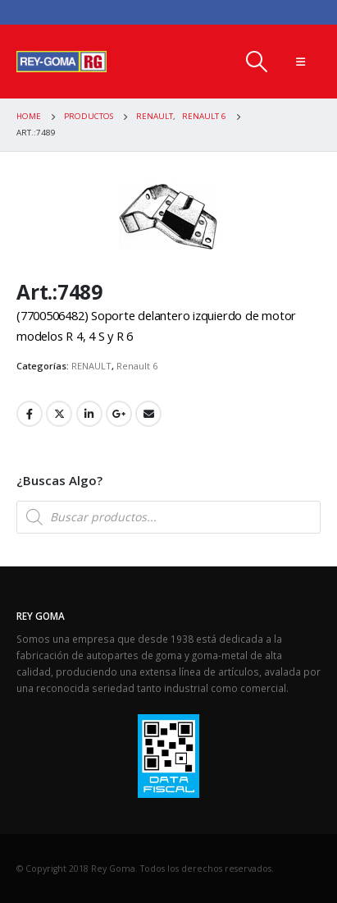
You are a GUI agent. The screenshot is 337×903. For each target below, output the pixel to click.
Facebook (29, 414)
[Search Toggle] (256, 61)
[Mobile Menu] (300, 62)
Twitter (59, 414)
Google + (119, 414)
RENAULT (91, 366)
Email (148, 414)
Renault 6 (136, 366)
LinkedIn (89, 414)
